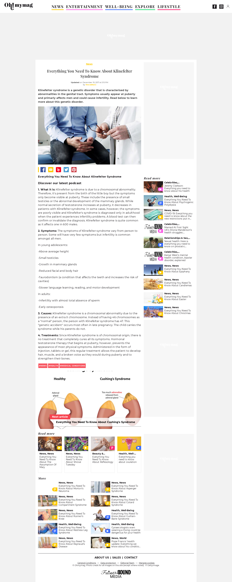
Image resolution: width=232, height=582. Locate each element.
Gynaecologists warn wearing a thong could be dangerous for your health (125, 530)
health (54, 366)
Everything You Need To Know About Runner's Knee (72, 516)
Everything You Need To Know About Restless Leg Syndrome (73, 530)
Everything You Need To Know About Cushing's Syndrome (95, 422)
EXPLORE (145, 6)
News (89, 64)
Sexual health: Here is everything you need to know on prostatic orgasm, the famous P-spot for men (177, 246)
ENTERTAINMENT (84, 6)
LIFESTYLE (169, 6)
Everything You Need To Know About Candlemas (178, 284)
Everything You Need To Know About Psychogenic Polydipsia (178, 202)
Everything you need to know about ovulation (128, 459)
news (43, 366)
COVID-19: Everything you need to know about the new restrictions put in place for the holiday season (178, 218)
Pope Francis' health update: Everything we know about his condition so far (125, 545)
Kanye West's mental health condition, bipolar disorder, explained (178, 258)
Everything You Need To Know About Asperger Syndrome (124, 488)
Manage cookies (147, 563)
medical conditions (73, 366)
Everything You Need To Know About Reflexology (102, 459)
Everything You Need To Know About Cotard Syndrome (124, 502)
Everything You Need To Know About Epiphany (177, 270)
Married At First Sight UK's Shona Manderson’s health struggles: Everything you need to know (178, 232)
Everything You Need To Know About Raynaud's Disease (72, 544)
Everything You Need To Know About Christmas (177, 311)
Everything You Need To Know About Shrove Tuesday (74, 461)
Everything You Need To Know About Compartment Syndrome (73, 502)
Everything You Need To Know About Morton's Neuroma (72, 488)
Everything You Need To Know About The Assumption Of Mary (47, 462)
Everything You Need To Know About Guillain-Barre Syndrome (124, 516)
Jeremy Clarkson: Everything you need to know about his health (177, 188)
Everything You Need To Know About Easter (177, 298)
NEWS (58, 6)
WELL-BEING (119, 6)
